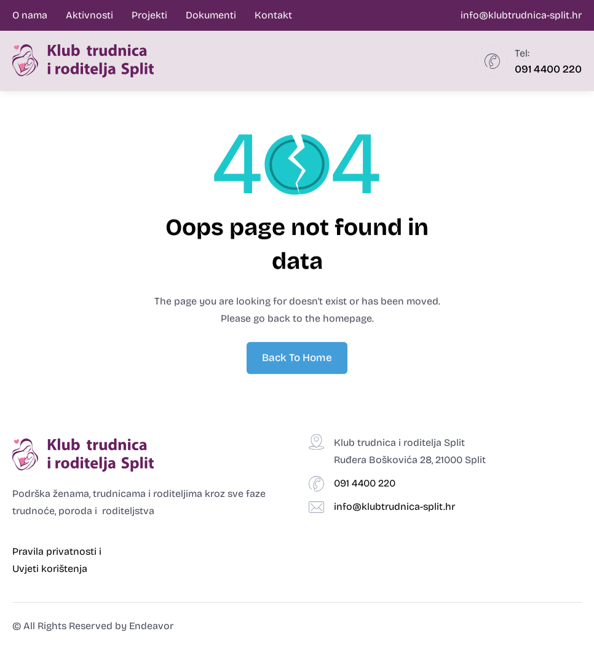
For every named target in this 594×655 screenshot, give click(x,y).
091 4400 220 (548, 69)
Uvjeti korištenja (49, 568)
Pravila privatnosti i (58, 551)
